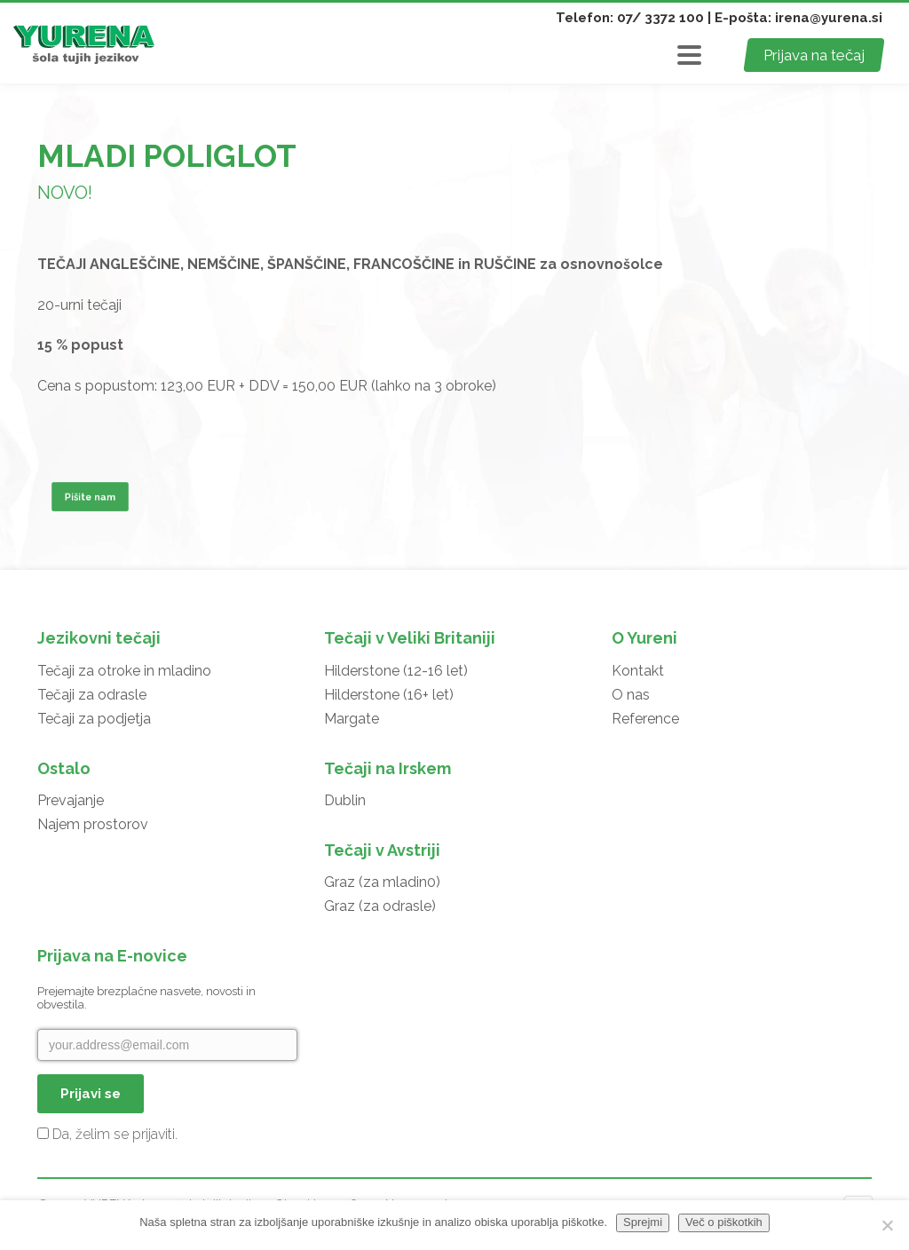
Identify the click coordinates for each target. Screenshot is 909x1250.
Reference (645, 718)
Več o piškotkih (724, 1222)
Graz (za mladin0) (382, 882)
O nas (631, 694)
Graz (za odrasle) (380, 906)
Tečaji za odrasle (91, 694)
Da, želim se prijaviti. (107, 1134)
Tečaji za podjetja (94, 718)
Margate (351, 718)
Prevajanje (70, 800)
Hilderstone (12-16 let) (396, 670)
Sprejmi (642, 1222)
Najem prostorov (92, 824)
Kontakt (638, 670)
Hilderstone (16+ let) (389, 694)
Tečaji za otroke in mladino (124, 670)
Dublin (345, 800)
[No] (887, 1225)
